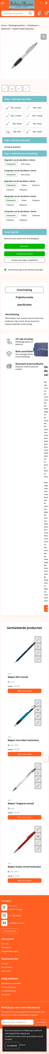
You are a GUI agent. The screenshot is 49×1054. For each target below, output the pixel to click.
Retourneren (6, 967)
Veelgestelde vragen (9, 951)
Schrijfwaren (32, 25)
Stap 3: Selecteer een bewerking (20, 153)
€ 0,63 (13, 875)
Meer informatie (24, 691)
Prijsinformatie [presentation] (24, 297)
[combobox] (13, 13)
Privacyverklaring (8, 987)
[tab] (24, 290)
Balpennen (5, 28)
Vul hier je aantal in (12, 147)
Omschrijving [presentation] (24, 290)
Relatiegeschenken (17, 25)
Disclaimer (5, 994)
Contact (4, 963)
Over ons (5, 943)
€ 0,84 (13, 686)
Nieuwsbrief (6, 947)
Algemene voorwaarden (11, 983)
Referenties (6, 971)
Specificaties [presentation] (24, 304)
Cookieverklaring (8, 991)
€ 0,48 (13, 749)
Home (3, 25)
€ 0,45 (13, 812)
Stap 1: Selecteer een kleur (18, 99)
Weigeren (22, 1045)
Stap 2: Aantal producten (17, 140)
